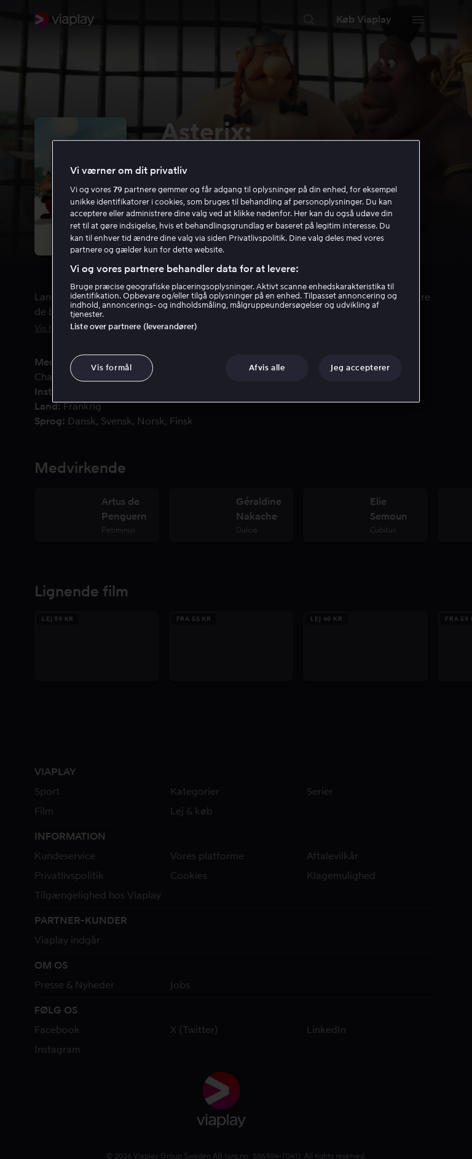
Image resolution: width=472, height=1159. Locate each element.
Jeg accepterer (360, 367)
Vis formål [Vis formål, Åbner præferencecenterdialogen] (111, 367)
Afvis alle (267, 367)
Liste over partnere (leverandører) (133, 326)
